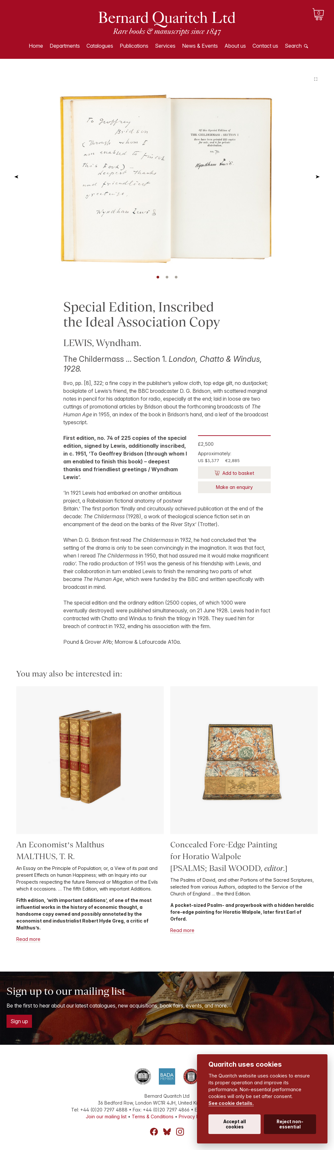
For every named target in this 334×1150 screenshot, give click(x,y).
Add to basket (237, 473)
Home (36, 45)
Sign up (19, 1021)
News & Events (200, 45)
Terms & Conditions (153, 1116)
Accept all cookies (234, 1124)
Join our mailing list (106, 1116)
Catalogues (99, 45)
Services (165, 45)
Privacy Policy (194, 1116)
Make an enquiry (234, 487)
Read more (28, 939)
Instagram (180, 1132)
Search (293, 45)
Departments (65, 45)
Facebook (154, 1132)
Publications (134, 45)
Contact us (265, 45)
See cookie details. (231, 1103)
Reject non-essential (290, 1124)
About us (235, 45)
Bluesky (167, 1132)
